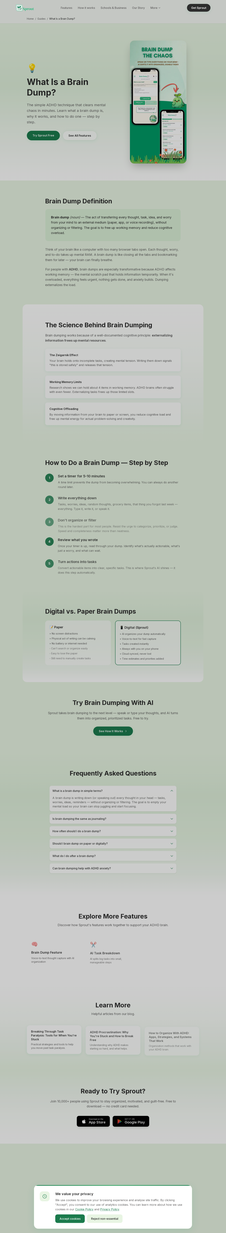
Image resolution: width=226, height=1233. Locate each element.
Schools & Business (113, 8)
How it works (86, 8)
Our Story (138, 8)
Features (66, 8)
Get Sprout (198, 8)
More (155, 8)
